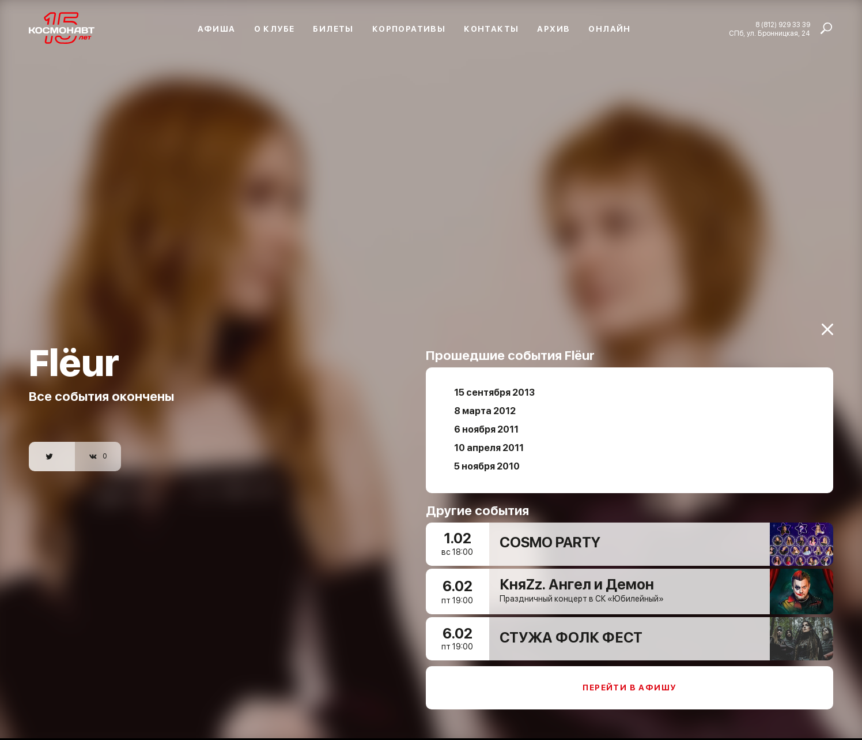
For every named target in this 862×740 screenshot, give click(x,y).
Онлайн (609, 28)
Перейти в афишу (629, 681)
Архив (553, 28)
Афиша (217, 28)
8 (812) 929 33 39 (782, 25)
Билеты (333, 28)
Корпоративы (408, 28)
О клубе (274, 28)
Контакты (491, 28)
